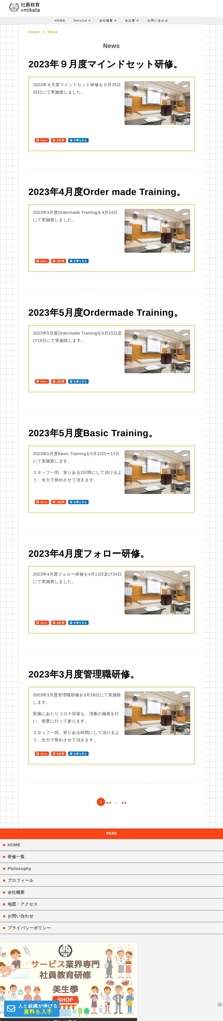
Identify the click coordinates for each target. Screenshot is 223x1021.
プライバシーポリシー (29, 880)
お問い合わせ (157, 20)
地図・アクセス (23, 856)
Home (34, 32)
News (44, 140)
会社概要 (106, 20)
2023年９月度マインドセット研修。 (106, 64)
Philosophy (19, 821)
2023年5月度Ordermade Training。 (106, 302)
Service (80, 20)
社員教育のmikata (111, 1015)
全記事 (130, 20)
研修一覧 (16, 809)
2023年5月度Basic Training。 (93, 412)
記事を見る (80, 140)
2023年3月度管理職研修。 (84, 634)
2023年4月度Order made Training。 (107, 192)
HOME (60, 20)
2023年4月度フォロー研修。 (89, 524)
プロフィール (21, 833)
